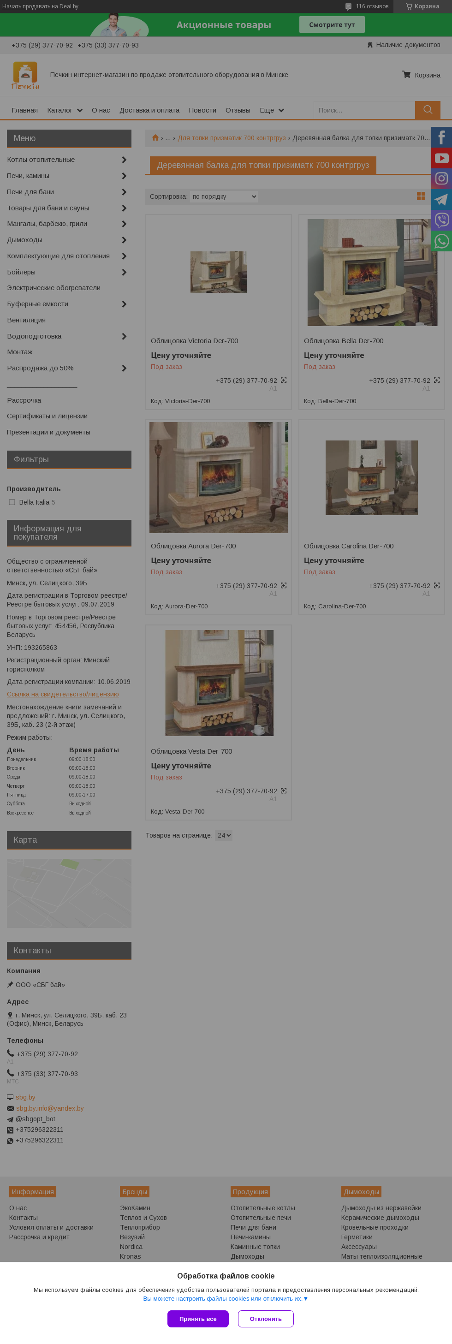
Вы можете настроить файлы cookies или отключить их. (223, 1298)
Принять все (198, 1318)
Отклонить (266, 1318)
